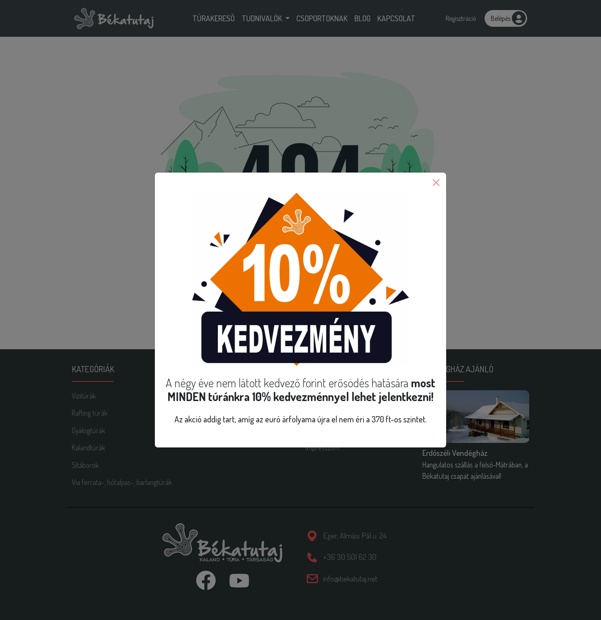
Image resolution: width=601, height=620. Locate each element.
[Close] (436, 182)
